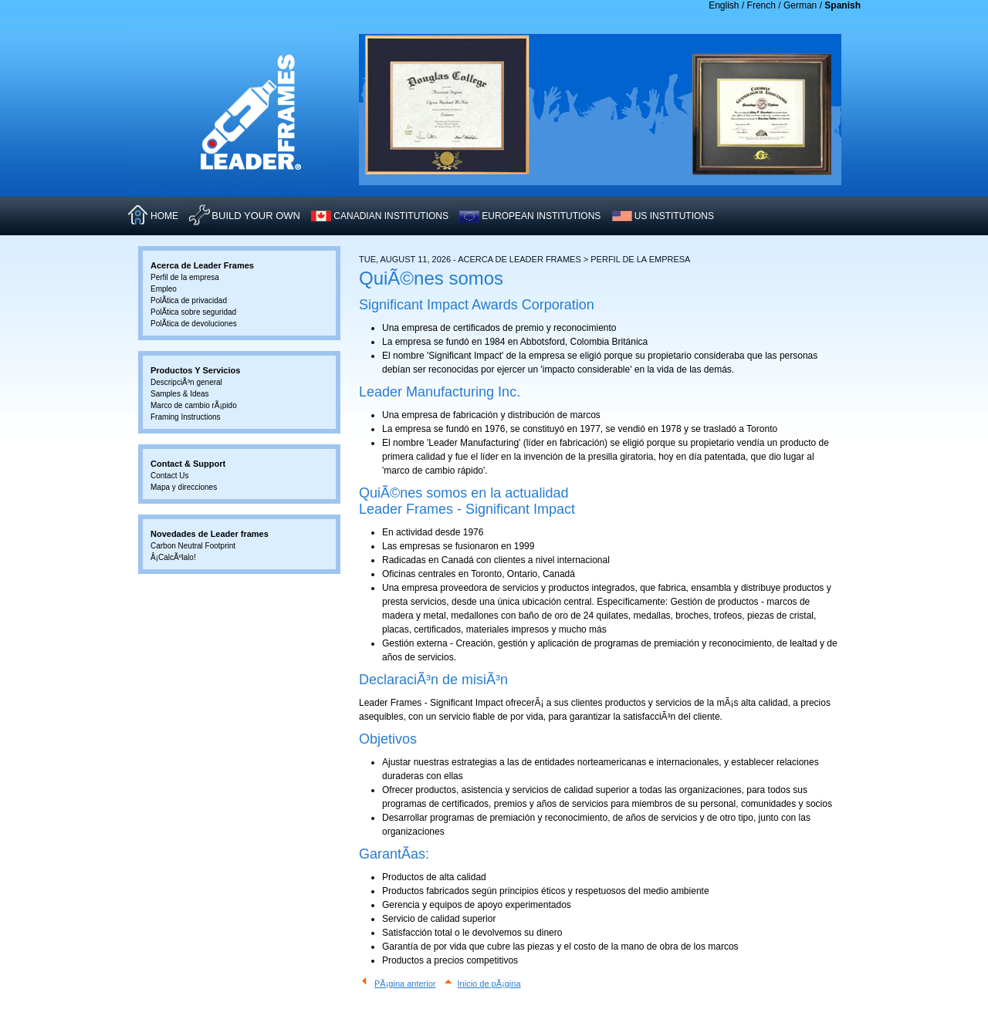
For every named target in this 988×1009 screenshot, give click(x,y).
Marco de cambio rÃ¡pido (194, 405)
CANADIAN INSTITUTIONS (390, 216)
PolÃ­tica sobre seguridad (193, 312)
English (724, 5)
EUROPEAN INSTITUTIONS (541, 216)
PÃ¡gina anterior (405, 983)
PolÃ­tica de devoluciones (194, 323)
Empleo (164, 289)
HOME (164, 216)
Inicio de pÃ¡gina (489, 983)
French (761, 5)
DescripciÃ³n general (186, 382)
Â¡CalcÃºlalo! (173, 557)
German (800, 5)
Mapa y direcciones (184, 487)
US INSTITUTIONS (674, 216)
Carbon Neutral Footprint (193, 546)
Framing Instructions (186, 417)
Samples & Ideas (180, 394)
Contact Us (169, 475)
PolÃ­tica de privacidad (189, 300)
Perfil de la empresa (185, 277)
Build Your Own (255, 215)
